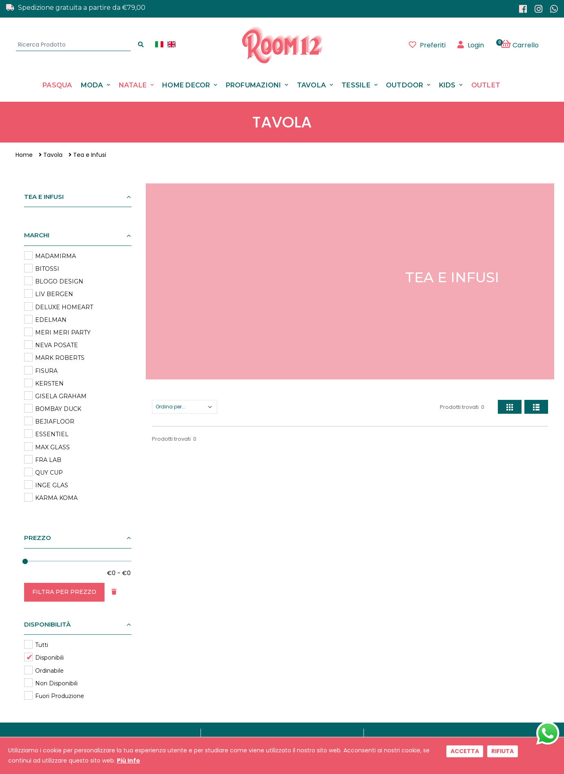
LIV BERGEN (54, 294)
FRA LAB (48, 460)
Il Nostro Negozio (264, 636)
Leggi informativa (393, 569)
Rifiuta (502, 751)
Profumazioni (253, 85)
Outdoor (405, 85)
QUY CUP (49, 472)
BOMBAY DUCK (58, 409)
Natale (133, 85)
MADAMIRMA (55, 256)
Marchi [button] (36, 235)
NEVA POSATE (56, 345)
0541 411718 (133, 703)
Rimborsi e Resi (262, 679)
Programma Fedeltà (269, 690)
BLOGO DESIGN (59, 281)
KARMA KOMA (56, 498)
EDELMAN (51, 319)
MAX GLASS (52, 447)
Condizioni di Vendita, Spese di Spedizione (298, 668)
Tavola (311, 85)
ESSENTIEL (52, 434)
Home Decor (186, 85)
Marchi (251, 615)
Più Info (128, 760)
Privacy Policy (260, 647)
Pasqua (57, 85)
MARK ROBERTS (60, 357)
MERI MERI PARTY (63, 332)
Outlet (486, 85)
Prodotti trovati (462, 407)
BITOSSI (47, 268)
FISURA (46, 371)
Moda (92, 85)
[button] (524, 44)
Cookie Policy (260, 658)
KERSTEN (49, 383)
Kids (447, 85)
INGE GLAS (51, 485)
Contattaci (256, 626)
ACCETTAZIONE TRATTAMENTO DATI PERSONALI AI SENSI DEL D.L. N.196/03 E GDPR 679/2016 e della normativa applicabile (345, 566)
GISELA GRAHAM (61, 396)
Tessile (355, 85)
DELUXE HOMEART (64, 307)
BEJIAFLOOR (54, 421)
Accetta (464, 751)
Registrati (408, 546)
